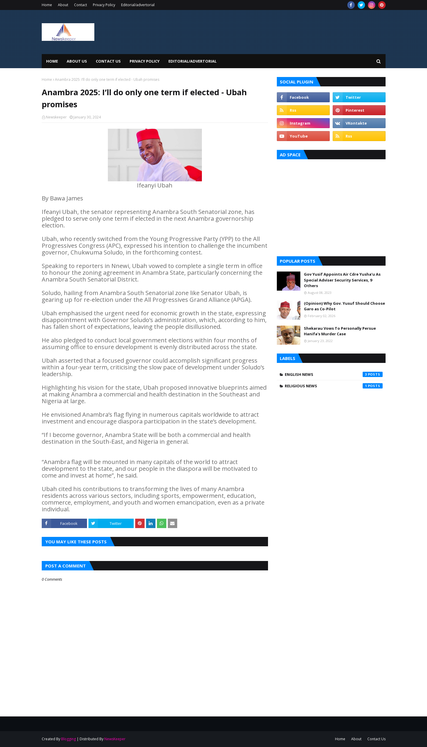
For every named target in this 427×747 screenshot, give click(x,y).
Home (47, 4)
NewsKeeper (114, 738)
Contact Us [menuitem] (108, 61)
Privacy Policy (104, 4)
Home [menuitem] (52, 61)
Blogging (68, 738)
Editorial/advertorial (138, 4)
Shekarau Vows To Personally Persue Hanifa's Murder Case (340, 331)
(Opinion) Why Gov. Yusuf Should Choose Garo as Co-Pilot (344, 306)
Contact (80, 4)
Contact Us (376, 738)
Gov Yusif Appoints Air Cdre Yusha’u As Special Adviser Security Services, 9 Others (342, 280)
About (63, 4)
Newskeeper (56, 117)
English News (334, 374)
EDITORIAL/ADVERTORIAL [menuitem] (192, 61)
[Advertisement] (331, 206)
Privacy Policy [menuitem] (145, 61)
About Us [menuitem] (77, 61)
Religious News (334, 385)
